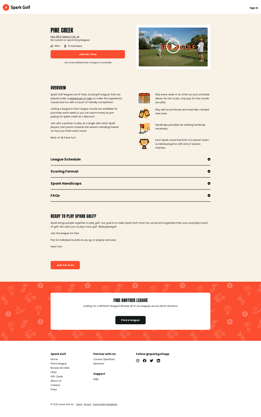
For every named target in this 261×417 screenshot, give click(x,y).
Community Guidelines (105, 404)
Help (95, 379)
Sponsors (98, 363)
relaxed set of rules (80, 98)
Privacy (87, 404)
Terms (79, 404)
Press (54, 389)
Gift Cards (57, 376)
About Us (56, 381)
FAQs (54, 372)
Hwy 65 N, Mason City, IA (65, 36)
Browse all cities (60, 368)
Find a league (130, 320)
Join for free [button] (88, 54)
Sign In (254, 8)
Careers (55, 385)
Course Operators (104, 359)
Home (54, 359)
